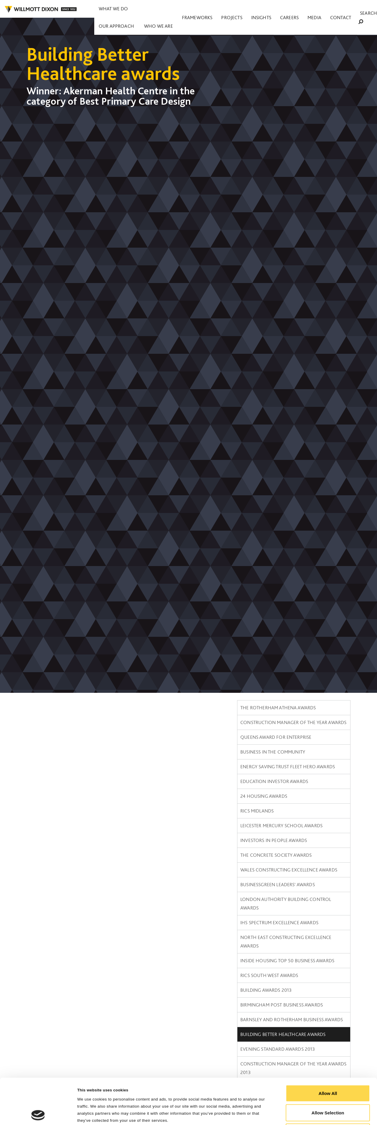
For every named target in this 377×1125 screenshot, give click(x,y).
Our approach (153, 9)
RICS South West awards (269, 975)
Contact (340, 9)
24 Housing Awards (263, 796)
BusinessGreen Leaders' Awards (277, 884)
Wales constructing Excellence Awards (288, 870)
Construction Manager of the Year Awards (293, 722)
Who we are (193, 9)
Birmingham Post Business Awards (281, 1005)
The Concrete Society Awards (276, 855)
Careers (304, 9)
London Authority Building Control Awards (285, 903)
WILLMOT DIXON (40, 9)
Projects (261, 9)
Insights (283, 9)
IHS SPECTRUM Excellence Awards (279, 922)
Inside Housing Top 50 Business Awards (287, 960)
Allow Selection (328, 1067)
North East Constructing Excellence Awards (285, 941)
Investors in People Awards (273, 840)
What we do (112, 9)
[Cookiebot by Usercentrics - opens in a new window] (38, 1113)
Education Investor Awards (274, 781)
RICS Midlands (257, 811)
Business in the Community (272, 752)
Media (321, 9)
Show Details (297, 1113)
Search (364, 9)
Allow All (328, 1047)
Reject (327, 1086)
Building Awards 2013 (266, 990)
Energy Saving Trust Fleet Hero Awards (287, 766)
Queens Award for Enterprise (275, 737)
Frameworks (235, 9)
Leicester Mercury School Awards (281, 825)
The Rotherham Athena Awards (278, 707)
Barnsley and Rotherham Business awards (291, 1019)
